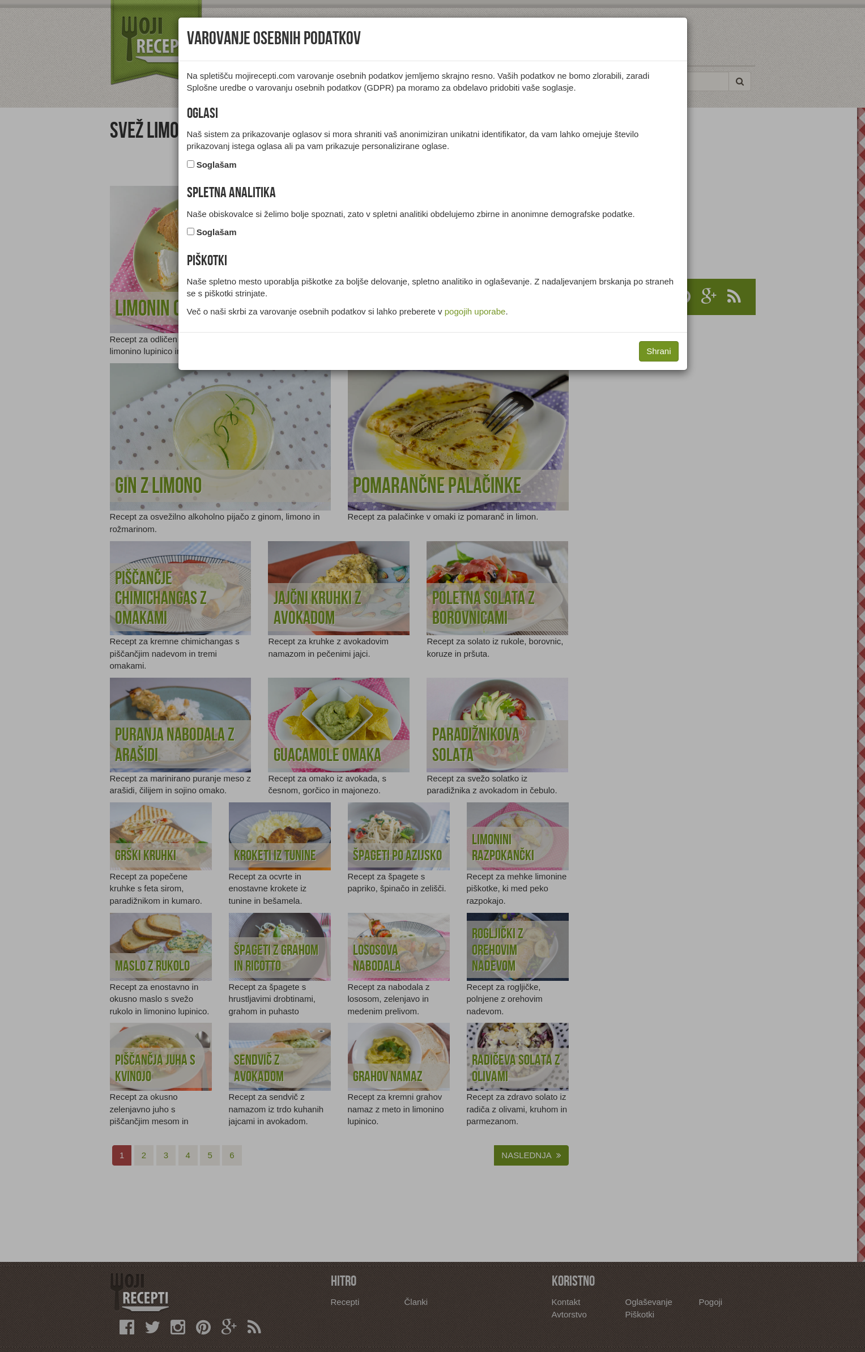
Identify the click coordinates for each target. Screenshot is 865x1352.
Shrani (658, 351)
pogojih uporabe (475, 311)
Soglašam (217, 164)
